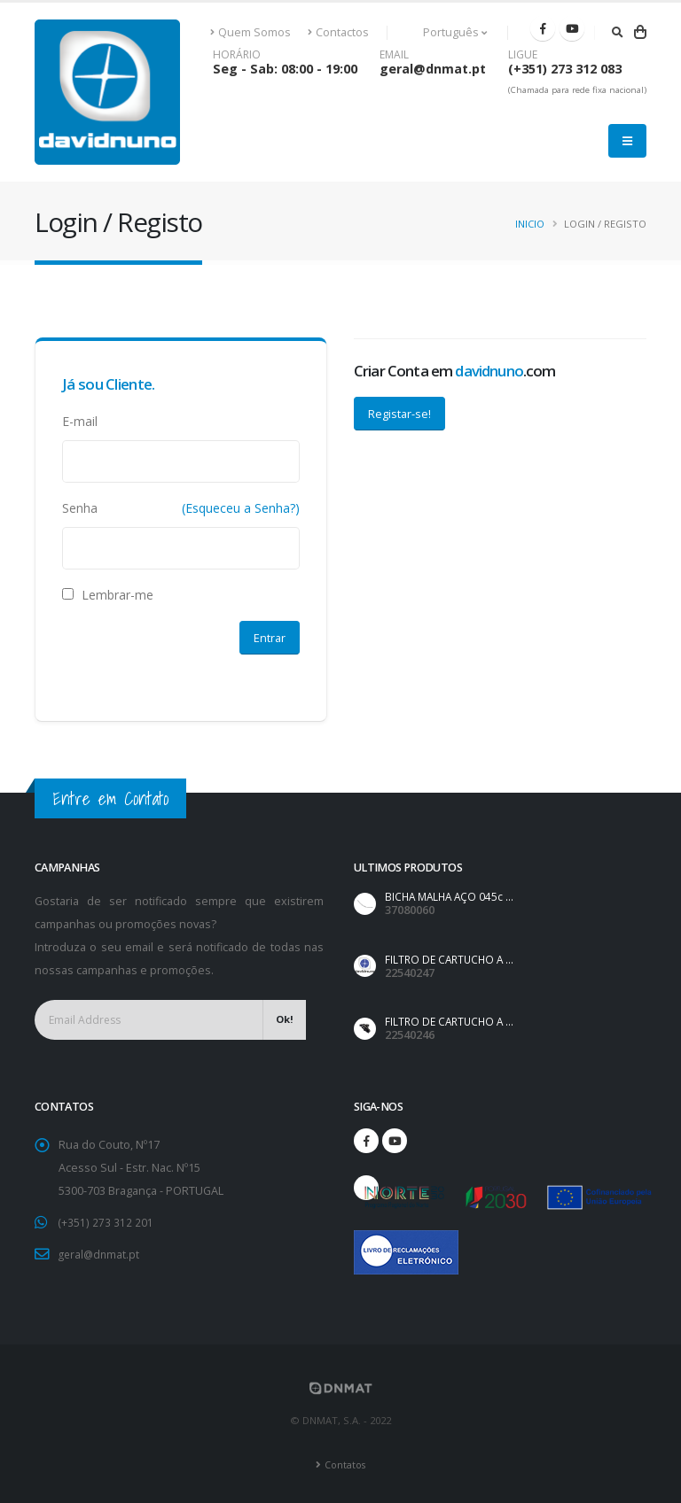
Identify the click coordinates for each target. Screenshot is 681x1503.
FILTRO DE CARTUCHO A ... (452, 959)
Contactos (338, 32)
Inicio (529, 223)
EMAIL (394, 55)
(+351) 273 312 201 (106, 1221)
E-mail (80, 421)
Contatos (345, 1462)
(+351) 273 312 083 (565, 68)
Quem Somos (251, 32)
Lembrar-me (107, 594)
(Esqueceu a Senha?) (241, 508)
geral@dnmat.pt (433, 68)
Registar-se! (399, 414)
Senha (80, 508)
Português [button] (445, 32)
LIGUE (522, 55)
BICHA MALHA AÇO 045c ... (452, 896)
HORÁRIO (237, 55)
